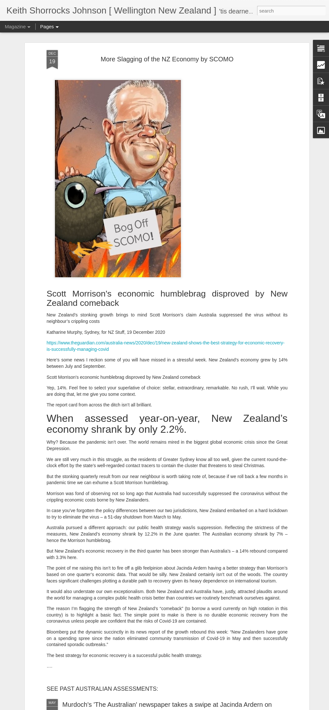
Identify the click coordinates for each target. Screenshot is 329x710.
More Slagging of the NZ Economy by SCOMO (167, 59)
